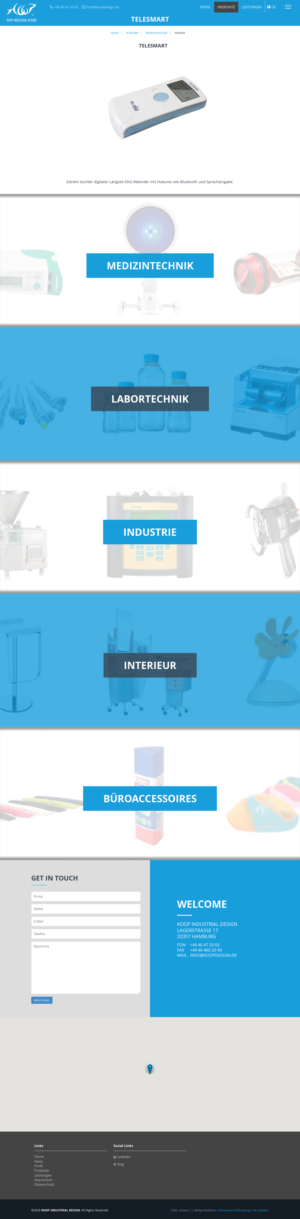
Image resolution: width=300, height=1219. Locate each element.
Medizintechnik (156, 33)
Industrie (150, 532)
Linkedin (122, 1156)
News (38, 1161)
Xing (119, 1164)
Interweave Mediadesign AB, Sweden (243, 1210)
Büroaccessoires (150, 798)
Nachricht (86, 967)
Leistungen (252, 7)
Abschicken (42, 1000)
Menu (288, 6)
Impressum (43, 1180)
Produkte (226, 7)
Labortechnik (150, 399)
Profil (205, 7)
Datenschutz (44, 1184)
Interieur (150, 665)
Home (115, 33)
